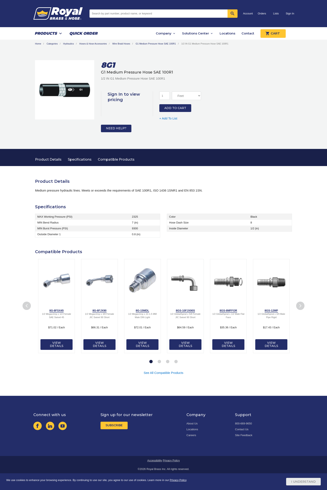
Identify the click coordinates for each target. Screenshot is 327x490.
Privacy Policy (171, 460)
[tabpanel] (56, 306)
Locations (227, 33)
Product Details (48, 159)
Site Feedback (243, 435)
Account (248, 13)
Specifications (80, 159)
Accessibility (154, 460)
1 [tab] (151, 361)
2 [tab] (159, 361)
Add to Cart (175, 108)
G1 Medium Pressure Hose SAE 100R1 (156, 43)
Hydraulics (68, 43)
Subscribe (114, 425)
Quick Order (83, 33)
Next (300, 306)
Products (46, 33)
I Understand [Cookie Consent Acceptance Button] (303, 482)
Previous (27, 306)
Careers (191, 435)
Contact (247, 33)
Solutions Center (195, 33)
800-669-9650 (243, 423)
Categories (52, 43)
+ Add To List (168, 118)
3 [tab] (168, 361)
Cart (273, 33)
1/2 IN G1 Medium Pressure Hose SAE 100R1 (205, 43)
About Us (191, 423)
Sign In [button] (290, 13)
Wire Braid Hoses (121, 43)
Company (163, 33)
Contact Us (241, 429)
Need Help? (116, 128)
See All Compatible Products (163, 372)
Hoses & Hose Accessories (93, 43)
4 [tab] (176, 361)
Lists (276, 13)
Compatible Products (116, 159)
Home (38, 43)
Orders (262, 13)
